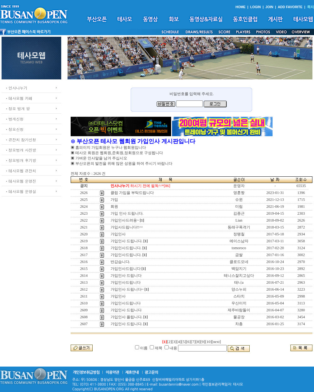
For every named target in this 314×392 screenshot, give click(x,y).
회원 (114, 206)
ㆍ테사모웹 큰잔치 (20, 170)
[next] (216, 342)
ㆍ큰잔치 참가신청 (20, 139)
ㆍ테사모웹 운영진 (20, 181)
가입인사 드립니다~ (127, 289)
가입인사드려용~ (125, 220)
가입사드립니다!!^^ (127, 227)
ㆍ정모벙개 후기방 (20, 160)
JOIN (269, 7)
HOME (241, 7)
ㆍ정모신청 (14, 129)
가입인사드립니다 (126, 268)
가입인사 (118, 234)
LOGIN (255, 7)
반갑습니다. (120, 262)
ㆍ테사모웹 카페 (18, 98)
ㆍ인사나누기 (16, 87)
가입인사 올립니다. (127, 317)
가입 (114, 199)
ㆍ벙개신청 (14, 118)
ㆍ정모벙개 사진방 (20, 150)
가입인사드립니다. (126, 248)
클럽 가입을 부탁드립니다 (132, 193)
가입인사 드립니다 (126, 275)
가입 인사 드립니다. (127, 213)
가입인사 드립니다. (127, 241)
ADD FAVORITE (290, 7)
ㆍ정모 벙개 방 (17, 108)
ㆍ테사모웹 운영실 (20, 191)
